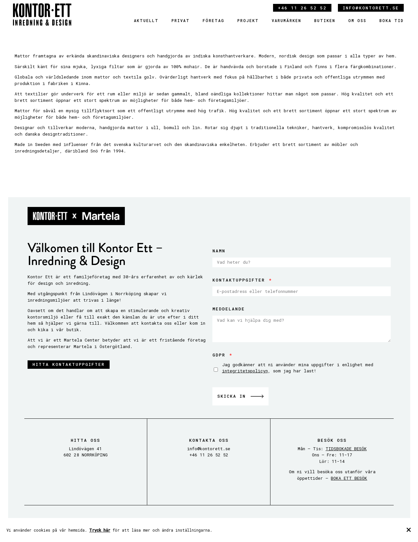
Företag (213, 20)
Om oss (357, 20)
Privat (181, 20)
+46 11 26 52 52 (302, 8)
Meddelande (228, 309)
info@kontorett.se (371, 8)
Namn (218, 251)
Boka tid (391, 20)
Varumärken (286, 20)
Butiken (324, 20)
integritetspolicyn (245, 371)
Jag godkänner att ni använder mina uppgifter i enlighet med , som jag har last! (297, 368)
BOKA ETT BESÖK (349, 478)
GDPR (220, 355)
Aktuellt (146, 20)
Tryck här (99, 530)
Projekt (248, 20)
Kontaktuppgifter (240, 280)
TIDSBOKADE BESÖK (346, 449)
